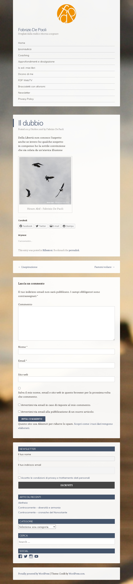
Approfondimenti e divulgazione (36, 61)
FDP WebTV (25, 80)
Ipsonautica (24, 49)
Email (22, 360)
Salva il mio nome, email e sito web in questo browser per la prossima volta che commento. (64, 394)
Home (21, 42)
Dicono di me (25, 74)
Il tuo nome (24, 454)
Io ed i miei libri (26, 67)
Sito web (23, 374)
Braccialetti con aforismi (31, 86)
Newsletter (24, 92)
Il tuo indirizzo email (29, 464)
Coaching (23, 55)
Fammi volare (105, 267)
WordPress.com (77, 573)
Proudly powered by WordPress (33, 573)
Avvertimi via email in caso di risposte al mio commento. (56, 405)
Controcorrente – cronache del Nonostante (42, 512)
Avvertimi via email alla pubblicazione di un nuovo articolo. (57, 411)
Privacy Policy (26, 98)
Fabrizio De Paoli (32, 29)
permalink (74, 250)
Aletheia (23, 502)
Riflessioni (47, 250)
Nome (22, 346)
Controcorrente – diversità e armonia (39, 507)
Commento (25, 304)
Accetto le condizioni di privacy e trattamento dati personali (55, 477)
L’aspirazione (27, 267)
